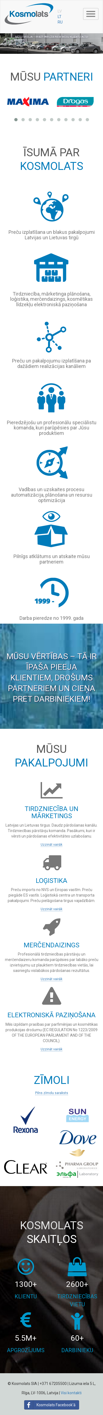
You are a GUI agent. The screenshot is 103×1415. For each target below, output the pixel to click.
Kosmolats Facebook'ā (50, 1405)
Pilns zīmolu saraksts (51, 1093)
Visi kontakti (71, 1393)
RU (60, 22)
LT (60, 16)
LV (60, 11)
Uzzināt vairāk (51, 845)
